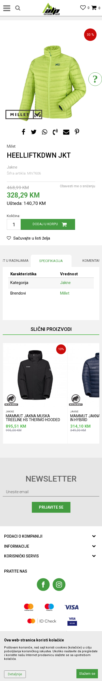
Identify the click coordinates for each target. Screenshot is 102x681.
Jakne (12, 167)
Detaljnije (15, 674)
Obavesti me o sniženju (77, 186)
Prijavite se (51, 507)
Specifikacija (51, 261)
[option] (51, 74)
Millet (64, 293)
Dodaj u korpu (45, 224)
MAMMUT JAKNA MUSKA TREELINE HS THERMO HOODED (33, 418)
